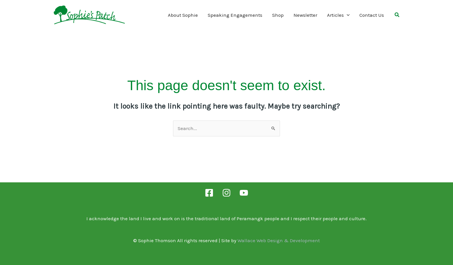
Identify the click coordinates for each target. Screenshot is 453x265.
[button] (397, 15)
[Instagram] (226, 192)
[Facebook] (209, 192)
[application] (347, 15)
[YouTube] (244, 192)
